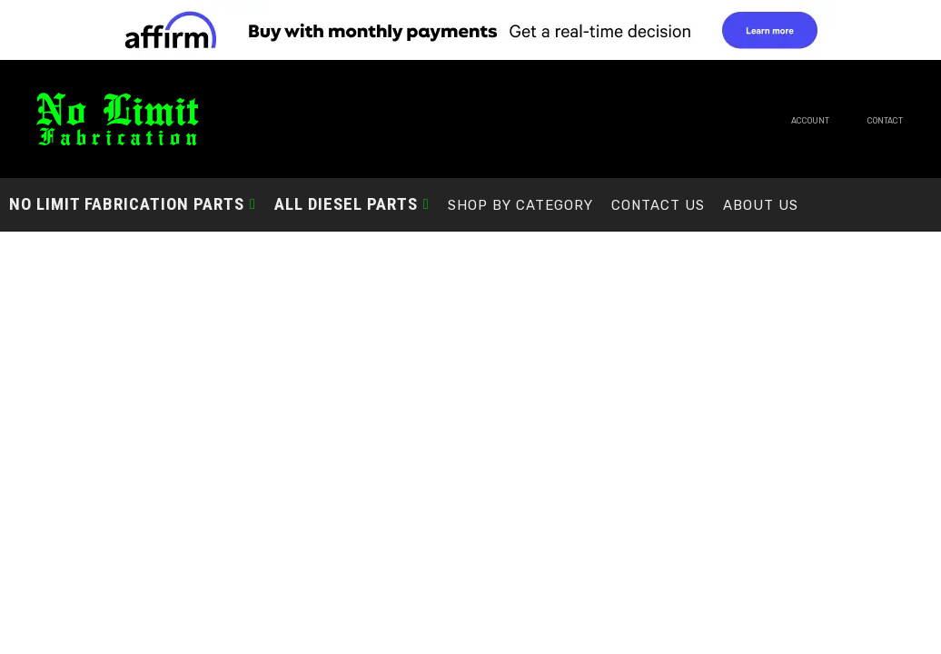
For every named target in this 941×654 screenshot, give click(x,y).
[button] (132, 204)
